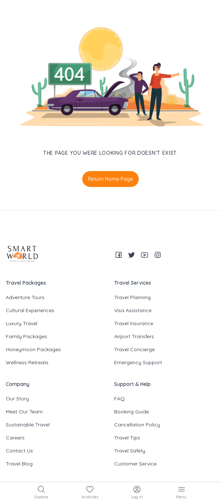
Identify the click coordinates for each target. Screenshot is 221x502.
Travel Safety (129, 450)
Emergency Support (138, 362)
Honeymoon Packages (33, 349)
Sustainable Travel (28, 424)
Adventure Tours (25, 297)
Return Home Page (110, 179)
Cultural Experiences (30, 310)
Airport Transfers (134, 336)
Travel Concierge (134, 349)
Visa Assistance (132, 310)
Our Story (17, 398)
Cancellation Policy (137, 424)
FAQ (119, 398)
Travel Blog (19, 463)
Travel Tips (127, 437)
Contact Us (19, 450)
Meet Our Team (24, 411)
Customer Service (135, 463)
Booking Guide (131, 411)
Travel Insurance (133, 323)
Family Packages (26, 336)
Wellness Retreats (27, 362)
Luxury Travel (21, 323)
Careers (15, 437)
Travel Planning (132, 297)
